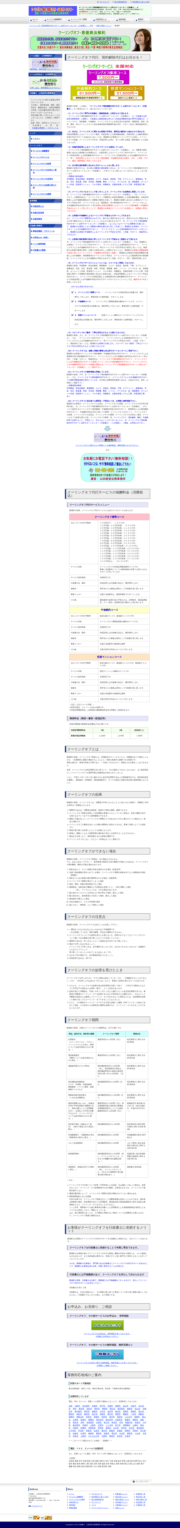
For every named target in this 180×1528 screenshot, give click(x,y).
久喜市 (127, 1436)
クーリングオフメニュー (100, 1508)
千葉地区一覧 (140, 1505)
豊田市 (71, 1414)
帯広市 (114, 1433)
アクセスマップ (36, 1506)
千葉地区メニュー (121, 1505)
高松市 (79, 1414)
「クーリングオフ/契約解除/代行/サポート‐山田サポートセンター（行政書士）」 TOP (60, 26)
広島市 (133, 1406)
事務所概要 (73, 1508)
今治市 (122, 1433)
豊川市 (104, 1431)
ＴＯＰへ (36, 139)
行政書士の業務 (39, 250)
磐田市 (99, 1433)
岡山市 (112, 1409)
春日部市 (76, 1425)
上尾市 (93, 1425)
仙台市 (125, 1406)
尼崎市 (125, 1411)
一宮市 (133, 1414)
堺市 (74, 1409)
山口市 (116, 1428)
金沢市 (110, 1411)
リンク (93, 1505)
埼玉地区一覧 (140, 1502)
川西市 (104, 1436)
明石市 (75, 1422)
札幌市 (94, 1406)
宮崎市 (102, 1414)
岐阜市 (87, 1414)
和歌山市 (80, 1417)
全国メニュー (120, 1508)
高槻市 (96, 1417)
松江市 (118, 1425)
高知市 (119, 1417)
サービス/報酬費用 (54, 20)
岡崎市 (141, 1414)
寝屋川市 (128, 1422)
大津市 (75, 1420)
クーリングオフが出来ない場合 (44, 171)
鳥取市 (108, 1428)
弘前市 (96, 1431)
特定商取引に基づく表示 (100, 1497)
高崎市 (71, 1417)
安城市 (119, 1431)
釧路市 (112, 1431)
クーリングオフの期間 (42, 194)
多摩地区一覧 (140, 1494)
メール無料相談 (39, 244)
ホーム (71, 1494)
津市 (82, 1422)
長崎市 (133, 1411)
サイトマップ (96, 1502)
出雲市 (83, 1433)
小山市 (137, 1433)
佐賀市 (137, 1422)
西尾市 (129, 1433)
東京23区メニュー (121, 1497)
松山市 (137, 1409)
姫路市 (129, 1409)
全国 (70, 1406)
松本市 (114, 1422)
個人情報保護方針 (97, 1499)
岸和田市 (92, 1428)
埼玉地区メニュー (121, 1502)
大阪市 (77, 1406)
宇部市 (135, 1431)
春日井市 (109, 1420)
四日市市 (99, 1420)
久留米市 (118, 1420)
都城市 (91, 1433)
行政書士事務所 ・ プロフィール (45, 128)
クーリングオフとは (41, 157)
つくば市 (109, 1425)
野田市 (112, 1436)
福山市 (118, 1411)
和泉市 (88, 1431)
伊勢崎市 (126, 1425)
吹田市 (104, 1417)
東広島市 (140, 1428)
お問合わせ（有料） (41, 237)
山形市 (99, 1422)
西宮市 (87, 1411)
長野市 (118, 1414)
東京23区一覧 (140, 1497)
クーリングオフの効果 (42, 164)
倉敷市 (94, 1411)
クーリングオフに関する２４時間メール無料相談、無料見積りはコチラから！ (107, 445)
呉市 (121, 1422)
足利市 (119, 1436)
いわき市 (128, 1417)
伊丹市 (124, 1428)
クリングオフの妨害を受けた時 (44, 186)
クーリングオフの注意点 (43, 179)
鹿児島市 (121, 1409)
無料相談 (72, 1505)
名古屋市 (86, 1406)
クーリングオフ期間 (78, 20)
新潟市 (81, 1409)
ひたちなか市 (93, 1436)
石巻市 (75, 1436)
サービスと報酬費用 (41, 151)
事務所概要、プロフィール (44, 231)
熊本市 (97, 1409)
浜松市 (89, 1409)
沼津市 (75, 1428)
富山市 (141, 1411)
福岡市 (118, 1406)
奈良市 (88, 1417)
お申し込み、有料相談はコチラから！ (45, 88)
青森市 (127, 1420)
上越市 (135, 1425)
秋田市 (83, 1420)
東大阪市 (78, 1411)
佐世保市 (90, 1422)
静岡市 (104, 1409)
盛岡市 (135, 1420)
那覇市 (91, 1420)
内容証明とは (38, 206)
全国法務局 (37, 219)
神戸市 (102, 1406)
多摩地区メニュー (121, 1494)
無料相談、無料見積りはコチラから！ (45, 69)
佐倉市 (75, 1433)
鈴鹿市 (83, 1428)
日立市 (131, 1428)
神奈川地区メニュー (103, 26)
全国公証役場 (38, 213)
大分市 (102, 1411)
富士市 (106, 1422)
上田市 (83, 1436)
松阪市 (106, 1433)
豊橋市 (125, 1414)
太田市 (100, 1425)
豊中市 (110, 1414)
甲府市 (100, 1428)
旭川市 (112, 1417)
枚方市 (94, 1414)
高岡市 (127, 1431)
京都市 (110, 1406)
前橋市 (137, 1417)
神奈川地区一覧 (141, 1499)
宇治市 (81, 1431)
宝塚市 (85, 1425)
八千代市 (72, 1431)
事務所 (141, 20)
